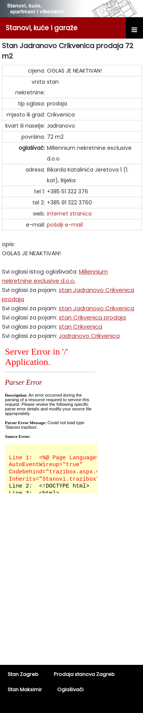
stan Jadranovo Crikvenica (96, 308)
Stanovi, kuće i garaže (41, 27)
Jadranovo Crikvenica (89, 336)
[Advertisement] (71, 584)
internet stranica (69, 213)
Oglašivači (70, 689)
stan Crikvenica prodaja (92, 317)
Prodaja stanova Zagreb (84, 674)
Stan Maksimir (25, 689)
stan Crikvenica (80, 326)
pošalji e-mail (65, 224)
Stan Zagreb (23, 674)
